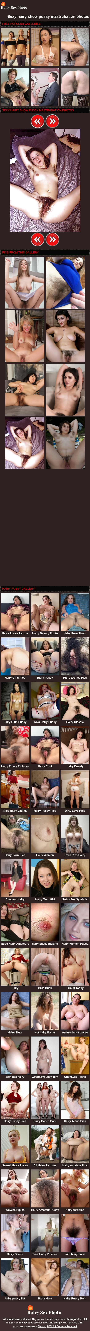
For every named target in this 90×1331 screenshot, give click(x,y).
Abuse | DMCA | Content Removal (57, 1326)
